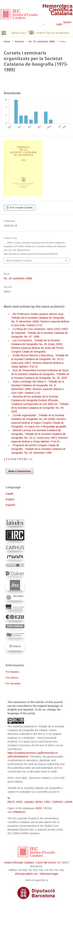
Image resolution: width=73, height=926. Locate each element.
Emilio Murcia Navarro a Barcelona (33, 355)
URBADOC (19, 811)
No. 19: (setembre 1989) (41, 41)
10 (24, 459)
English (10, 499)
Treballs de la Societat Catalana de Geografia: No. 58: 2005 (40, 408)
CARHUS (57, 801)
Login (59, 24)
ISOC (39, 808)
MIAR (69, 801)
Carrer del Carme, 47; (48, 862)
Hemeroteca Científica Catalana (57, 9)
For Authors (12, 677)
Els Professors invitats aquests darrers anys (38, 313)
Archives (19, 41)
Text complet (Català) (21, 207)
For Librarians (13, 683)
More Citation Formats (19, 260)
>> (30, 459)
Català (9, 493)
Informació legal (48, 873)
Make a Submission (19, 471)
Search (67, 22)
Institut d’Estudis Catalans (19, 862)
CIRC (47, 801)
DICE (19, 801)
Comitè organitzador (25, 415)
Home (7, 41)
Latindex (29, 801)
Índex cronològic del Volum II (30, 381)
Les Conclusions (23, 340)
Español (10, 504)
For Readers (12, 671)
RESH (39, 801)
